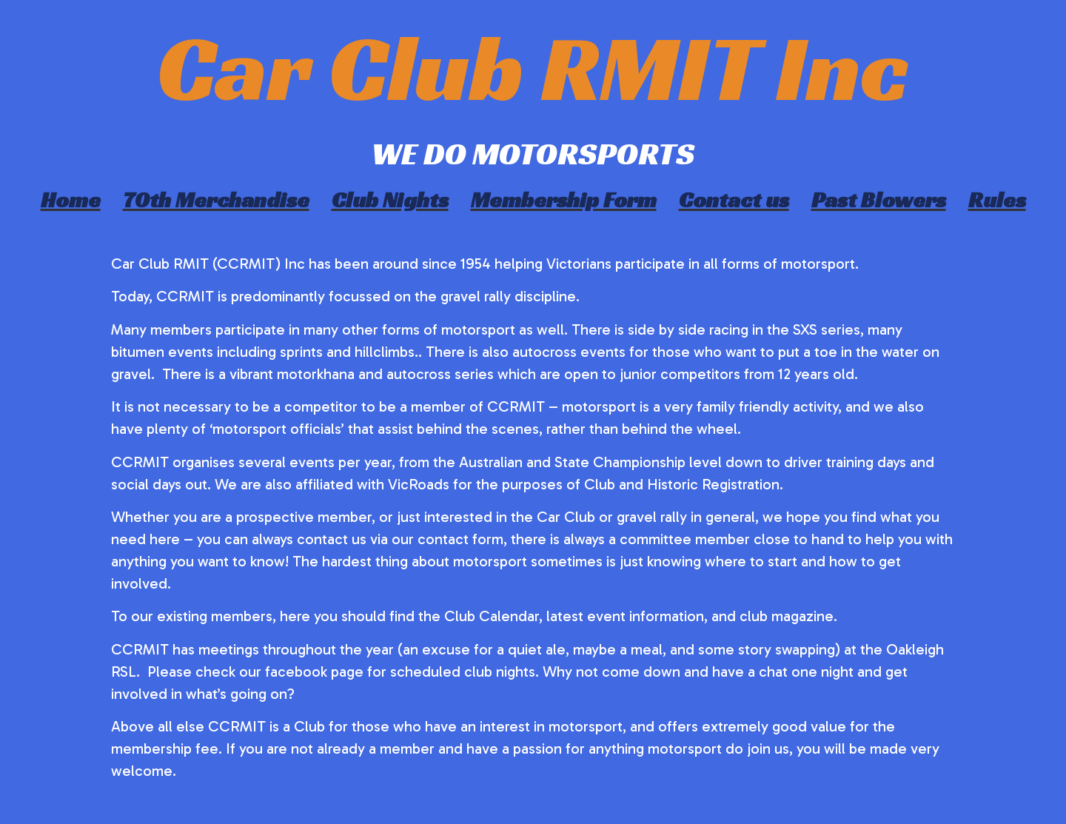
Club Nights (390, 200)
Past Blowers (878, 200)
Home (71, 200)
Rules (997, 200)
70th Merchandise (216, 200)
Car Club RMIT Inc (533, 68)
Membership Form (564, 200)
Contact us (734, 200)
